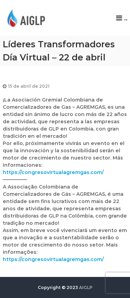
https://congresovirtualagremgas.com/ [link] (53, 172)
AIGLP (86, 287)
